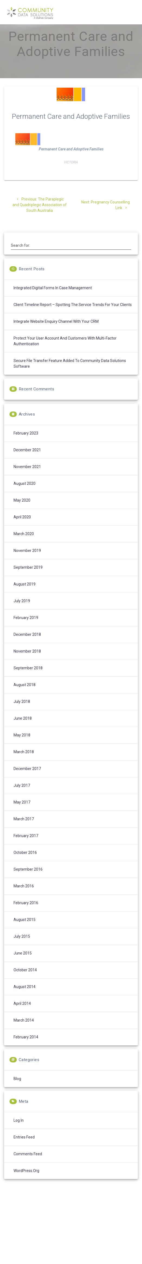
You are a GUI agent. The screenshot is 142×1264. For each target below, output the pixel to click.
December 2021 (27, 459)
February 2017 (26, 845)
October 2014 (25, 979)
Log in (19, 1130)
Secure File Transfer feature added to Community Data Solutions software (70, 373)
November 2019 (27, 560)
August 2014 (25, 996)
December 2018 (27, 644)
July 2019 (22, 610)
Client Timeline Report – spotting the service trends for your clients (73, 314)
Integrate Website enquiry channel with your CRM (56, 331)
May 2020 (22, 510)
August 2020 (25, 493)
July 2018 (22, 711)
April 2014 (22, 1013)
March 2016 (24, 895)
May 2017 (22, 811)
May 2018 (22, 744)
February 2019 (26, 627)
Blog (17, 1088)
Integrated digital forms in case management (53, 297)
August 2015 (25, 929)
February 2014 (26, 1046)
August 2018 (25, 694)
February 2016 (26, 912)
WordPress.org (26, 1180)
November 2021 (27, 476)
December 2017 (27, 778)
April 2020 (22, 526)
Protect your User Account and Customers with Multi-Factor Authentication (65, 350)
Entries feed (24, 1146)
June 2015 (23, 962)
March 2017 (24, 828)
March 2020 (24, 543)
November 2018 (27, 661)
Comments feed (28, 1163)
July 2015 (22, 946)
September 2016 (28, 879)
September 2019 (28, 577)
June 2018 (23, 728)
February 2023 (26, 442)
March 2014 (24, 1030)
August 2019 (25, 593)
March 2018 (24, 761)
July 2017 (22, 795)
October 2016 (25, 862)
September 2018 (28, 677)
